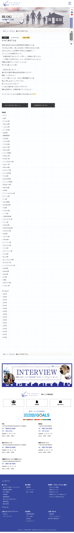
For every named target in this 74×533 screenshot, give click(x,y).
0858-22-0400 (11, 429)
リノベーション (30, 490)
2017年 (5, 317)
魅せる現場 (6, 505)
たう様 (5, 199)
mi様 (4, 118)
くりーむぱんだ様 (8, 161)
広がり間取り (6, 493)
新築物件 (28, 488)
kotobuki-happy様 (8, 228)
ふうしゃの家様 (7, 182)
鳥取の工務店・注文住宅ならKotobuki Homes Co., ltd (36, 531)
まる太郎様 (6, 202)
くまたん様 (6, 127)
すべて (5, 115)
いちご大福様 (7, 153)
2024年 (5, 297)
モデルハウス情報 (53, 488)
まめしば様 (6, 124)
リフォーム (5, 508)
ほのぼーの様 (7, 184)
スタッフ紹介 (29, 517)
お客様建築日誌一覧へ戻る (40, 105)
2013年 (5, 328)
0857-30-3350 (48, 429)
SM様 (4, 280)
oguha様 (5, 132)
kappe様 (5, 233)
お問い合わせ (52, 512)
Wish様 (5, 190)
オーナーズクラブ (53, 520)
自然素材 (5, 495)
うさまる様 (6, 141)
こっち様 (5, 213)
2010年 (5, 337)
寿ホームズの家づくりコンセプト (11, 488)
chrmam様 (6, 239)
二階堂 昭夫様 (7, 216)
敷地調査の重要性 (7, 490)
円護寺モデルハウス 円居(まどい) (57, 495)
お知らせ (5, 515)
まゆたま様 (6, 150)
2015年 (5, 323)
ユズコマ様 (6, 236)
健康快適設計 (6, 498)
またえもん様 (7, 245)
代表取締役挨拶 (30, 515)
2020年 (5, 308)
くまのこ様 (6, 285)
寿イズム (4, 486)
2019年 (5, 311)
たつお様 (5, 176)
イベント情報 (72, 39)
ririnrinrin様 (6, 225)
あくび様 (5, 256)
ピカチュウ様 (7, 170)
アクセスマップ (30, 522)
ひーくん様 (6, 196)
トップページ (6, 482)
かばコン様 (6, 164)
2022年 (5, 302)
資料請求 (72, 46)
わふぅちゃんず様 (8, 259)
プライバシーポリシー (55, 517)
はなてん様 (6, 147)
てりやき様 (6, 144)
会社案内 (27, 512)
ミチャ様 (5, 248)
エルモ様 (5, 254)
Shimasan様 (6, 187)
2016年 (5, 320)
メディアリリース (7, 517)
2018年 (5, 314)
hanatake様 (6, 271)
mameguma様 (6, 205)
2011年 (5, 334)
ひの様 (5, 277)
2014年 (5, 325)
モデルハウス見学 (72, 25)
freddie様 (5, 268)
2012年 (5, 331)
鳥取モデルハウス (53, 490)
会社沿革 (28, 520)
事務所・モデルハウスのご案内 (57, 486)
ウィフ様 (5, 222)
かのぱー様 (6, 158)
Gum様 (5, 207)
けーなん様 (6, 121)
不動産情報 (72, 33)
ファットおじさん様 (9, 193)
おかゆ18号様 (7, 179)
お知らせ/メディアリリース (10, 512)
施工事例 (27, 486)
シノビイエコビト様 (9, 265)
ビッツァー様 (7, 242)
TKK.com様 (6, 167)
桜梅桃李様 (6, 135)
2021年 (5, 305)
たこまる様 (6, 130)
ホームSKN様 (7, 173)
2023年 (5, 300)
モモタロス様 (7, 231)
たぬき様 (5, 138)
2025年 (5, 294)
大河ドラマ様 (7, 282)
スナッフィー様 (7, 251)
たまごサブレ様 (7, 219)
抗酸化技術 (6, 502)
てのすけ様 (6, 210)
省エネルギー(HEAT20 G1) (9, 500)
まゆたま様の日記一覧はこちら (13, 105)
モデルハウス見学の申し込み (56, 498)
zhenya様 (5, 274)
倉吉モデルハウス (53, 493)
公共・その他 (29, 493)
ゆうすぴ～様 (7, 262)
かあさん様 (6, 155)
